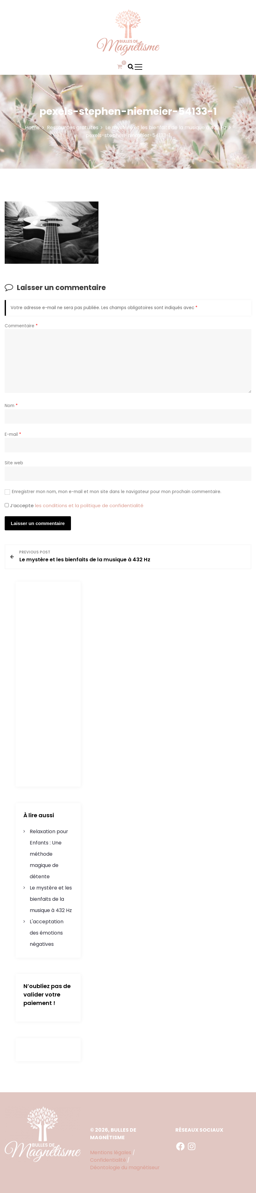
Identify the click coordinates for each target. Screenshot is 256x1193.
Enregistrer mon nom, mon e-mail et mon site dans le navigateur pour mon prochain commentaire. (116, 492)
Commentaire (21, 326)
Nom (11, 406)
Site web (14, 463)
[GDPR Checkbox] (7, 505)
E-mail (13, 434)
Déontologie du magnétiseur (125, 1167)
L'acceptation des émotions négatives (46, 933)
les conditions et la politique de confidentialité (89, 505)
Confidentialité (108, 1160)
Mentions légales (110, 1152)
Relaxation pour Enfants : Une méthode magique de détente (49, 854)
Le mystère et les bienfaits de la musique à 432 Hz (51, 899)
